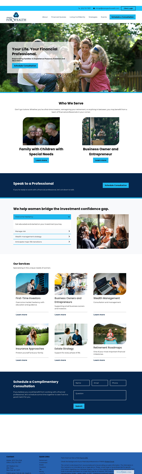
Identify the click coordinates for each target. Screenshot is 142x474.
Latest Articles (44, 470)
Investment (43, 457)
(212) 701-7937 (84, 2)
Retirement (43, 454)
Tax (40, 463)
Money (41, 466)
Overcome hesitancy (24, 211)
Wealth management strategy (28, 231)
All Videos (42, 472)
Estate (41, 459)
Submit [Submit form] (78, 400)
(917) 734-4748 (17, 454)
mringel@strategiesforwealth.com (106, 2)
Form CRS (84, 452)
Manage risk (20, 225)
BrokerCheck (109, 456)
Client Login (128, 2)
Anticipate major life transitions (28, 236)
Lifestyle (42, 468)
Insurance (42, 461)
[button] (44, 11)
